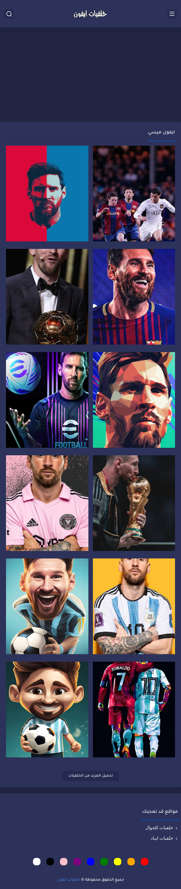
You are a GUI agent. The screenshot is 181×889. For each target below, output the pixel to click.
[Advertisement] (90, 75)
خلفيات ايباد (162, 838)
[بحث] (8, 14)
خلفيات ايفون (68, 880)
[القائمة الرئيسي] (172, 14)
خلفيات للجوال (159, 827)
